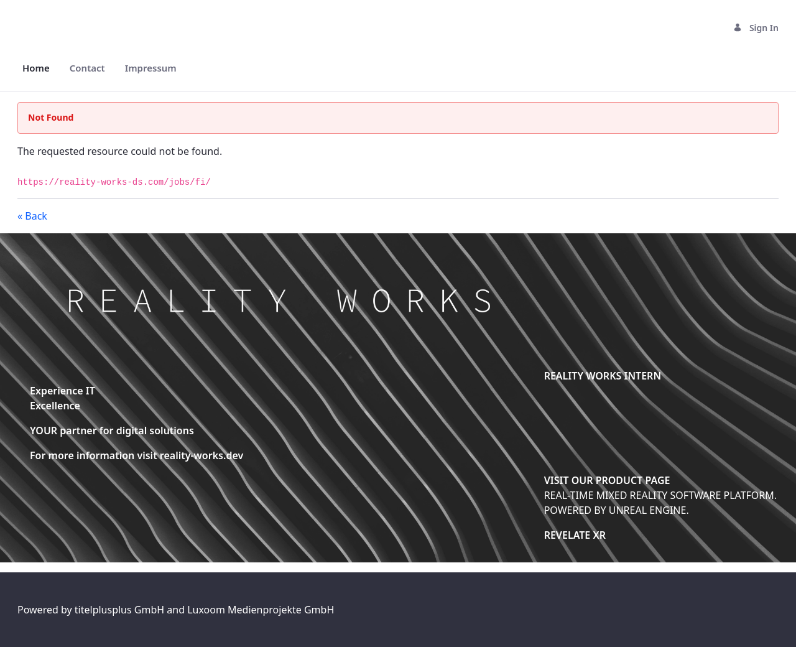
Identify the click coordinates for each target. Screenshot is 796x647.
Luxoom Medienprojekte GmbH (260, 610)
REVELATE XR (575, 535)
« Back (32, 216)
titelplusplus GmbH (121, 610)
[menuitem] (36, 68)
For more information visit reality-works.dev (136, 455)
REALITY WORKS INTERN (602, 376)
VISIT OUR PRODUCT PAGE (607, 480)
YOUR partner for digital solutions (112, 430)
